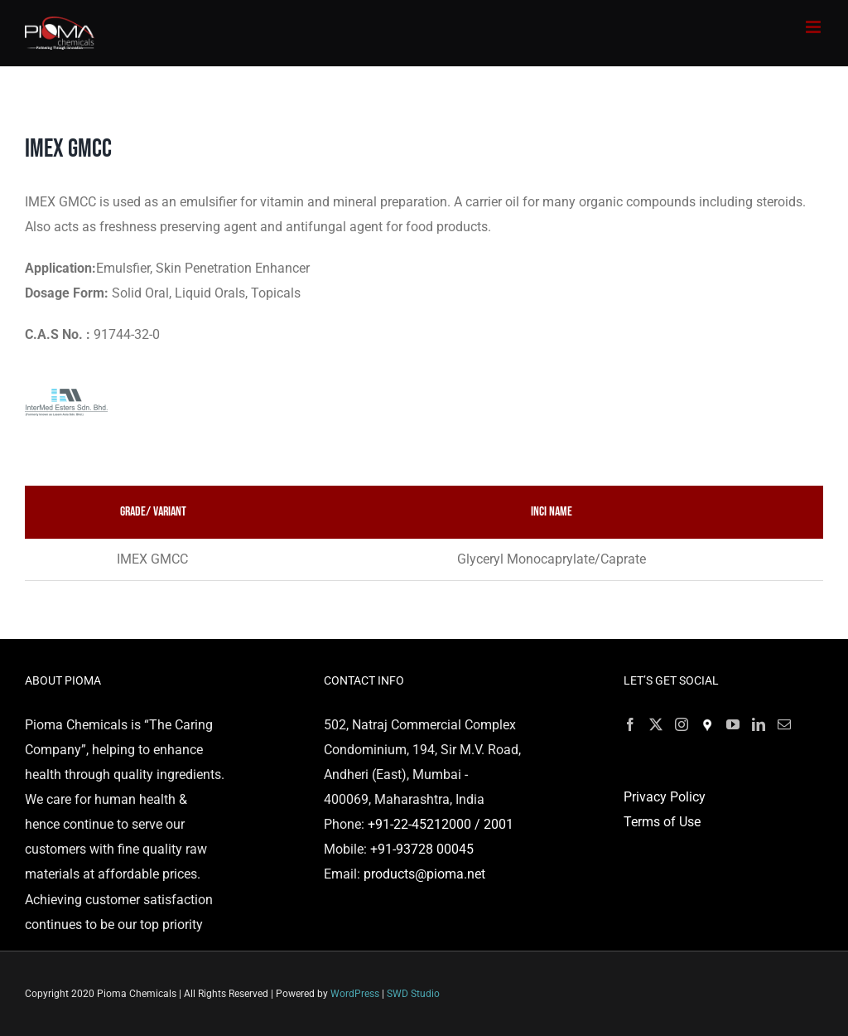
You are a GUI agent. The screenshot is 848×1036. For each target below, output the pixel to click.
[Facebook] (630, 724)
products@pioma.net (424, 874)
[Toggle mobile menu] (814, 27)
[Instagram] (681, 724)
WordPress (354, 994)
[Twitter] (655, 724)
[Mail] (784, 724)
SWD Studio (413, 994)
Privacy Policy (665, 797)
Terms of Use (662, 822)
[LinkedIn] (758, 724)
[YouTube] (733, 724)
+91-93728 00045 (422, 849)
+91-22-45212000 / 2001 (440, 824)
